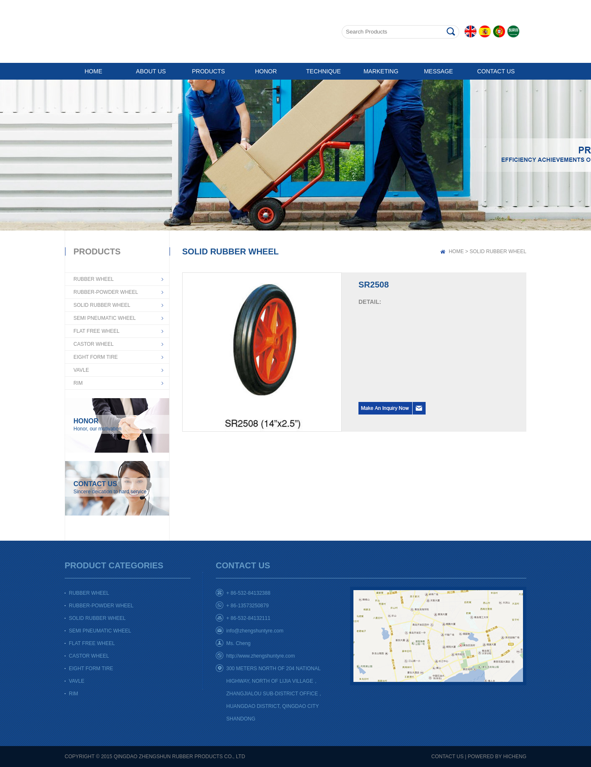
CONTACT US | (448, 756)
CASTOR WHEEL (93, 344)
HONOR (266, 71)
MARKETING (380, 71)
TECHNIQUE (323, 71)
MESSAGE (438, 71)
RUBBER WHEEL (93, 279)
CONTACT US (496, 71)
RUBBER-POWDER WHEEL (105, 292)
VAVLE (81, 370)
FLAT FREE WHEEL (96, 331)
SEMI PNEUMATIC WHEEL (104, 318)
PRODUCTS (208, 71)
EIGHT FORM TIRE (95, 357)
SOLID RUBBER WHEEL (101, 305)
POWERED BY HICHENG (497, 756)
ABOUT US (151, 71)
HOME (93, 71)
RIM (78, 383)
